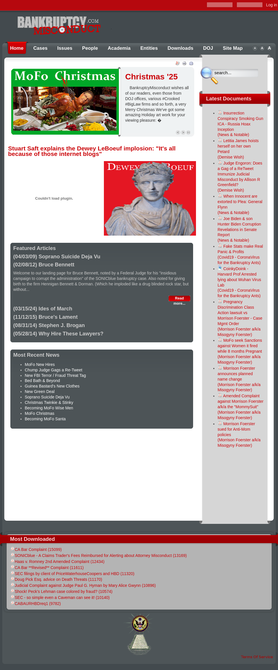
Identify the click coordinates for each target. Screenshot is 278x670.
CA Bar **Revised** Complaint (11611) (47, 567)
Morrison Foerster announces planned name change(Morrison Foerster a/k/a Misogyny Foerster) (239, 379)
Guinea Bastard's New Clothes (52, 386)
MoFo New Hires (40, 364)
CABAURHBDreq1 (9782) (35, 603)
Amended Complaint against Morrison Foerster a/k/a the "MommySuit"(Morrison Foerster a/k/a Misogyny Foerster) (241, 407)
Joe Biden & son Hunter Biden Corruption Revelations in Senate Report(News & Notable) (239, 229)
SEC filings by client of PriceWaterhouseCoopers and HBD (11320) (72, 573)
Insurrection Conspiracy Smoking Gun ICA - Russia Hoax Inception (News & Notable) (240, 124)
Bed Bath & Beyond (42, 380)
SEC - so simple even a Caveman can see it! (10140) (60, 597)
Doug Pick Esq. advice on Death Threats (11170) (56, 579)
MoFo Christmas (39, 413)
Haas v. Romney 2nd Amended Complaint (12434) (57, 561)
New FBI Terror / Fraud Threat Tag (55, 375)
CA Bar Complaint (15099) (36, 549)
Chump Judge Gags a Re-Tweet (53, 370)
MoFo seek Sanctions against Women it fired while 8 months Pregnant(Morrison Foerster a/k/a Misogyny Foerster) (240, 351)
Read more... (179, 298)
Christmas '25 (151, 76)
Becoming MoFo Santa (45, 419)
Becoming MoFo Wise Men (49, 408)
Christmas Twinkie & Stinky (49, 402)
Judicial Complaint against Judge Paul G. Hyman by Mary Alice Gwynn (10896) (83, 585)
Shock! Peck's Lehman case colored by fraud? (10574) (61, 591)
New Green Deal (40, 391)
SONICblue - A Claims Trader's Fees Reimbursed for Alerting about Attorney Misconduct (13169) (98, 555)
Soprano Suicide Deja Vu (47, 397)
